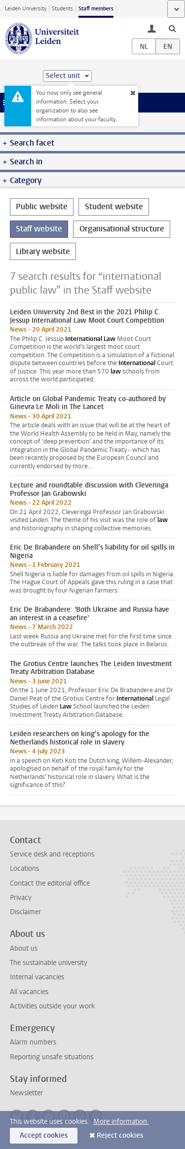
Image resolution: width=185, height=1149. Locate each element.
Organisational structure (121, 228)
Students (62, 8)
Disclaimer (25, 912)
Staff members (95, 8)
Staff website (39, 228)
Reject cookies (120, 1135)
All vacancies (29, 992)
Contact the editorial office (50, 883)
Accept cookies (44, 1135)
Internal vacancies (37, 977)
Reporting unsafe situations (51, 1057)
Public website (42, 206)
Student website (114, 206)
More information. (121, 1121)
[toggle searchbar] (172, 28)
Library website (43, 251)
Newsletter (26, 1093)
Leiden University (25, 8)
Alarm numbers (33, 1042)
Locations (24, 868)
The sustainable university (48, 962)
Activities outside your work (52, 1006)
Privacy (21, 897)
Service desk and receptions (52, 854)
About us (23, 948)
